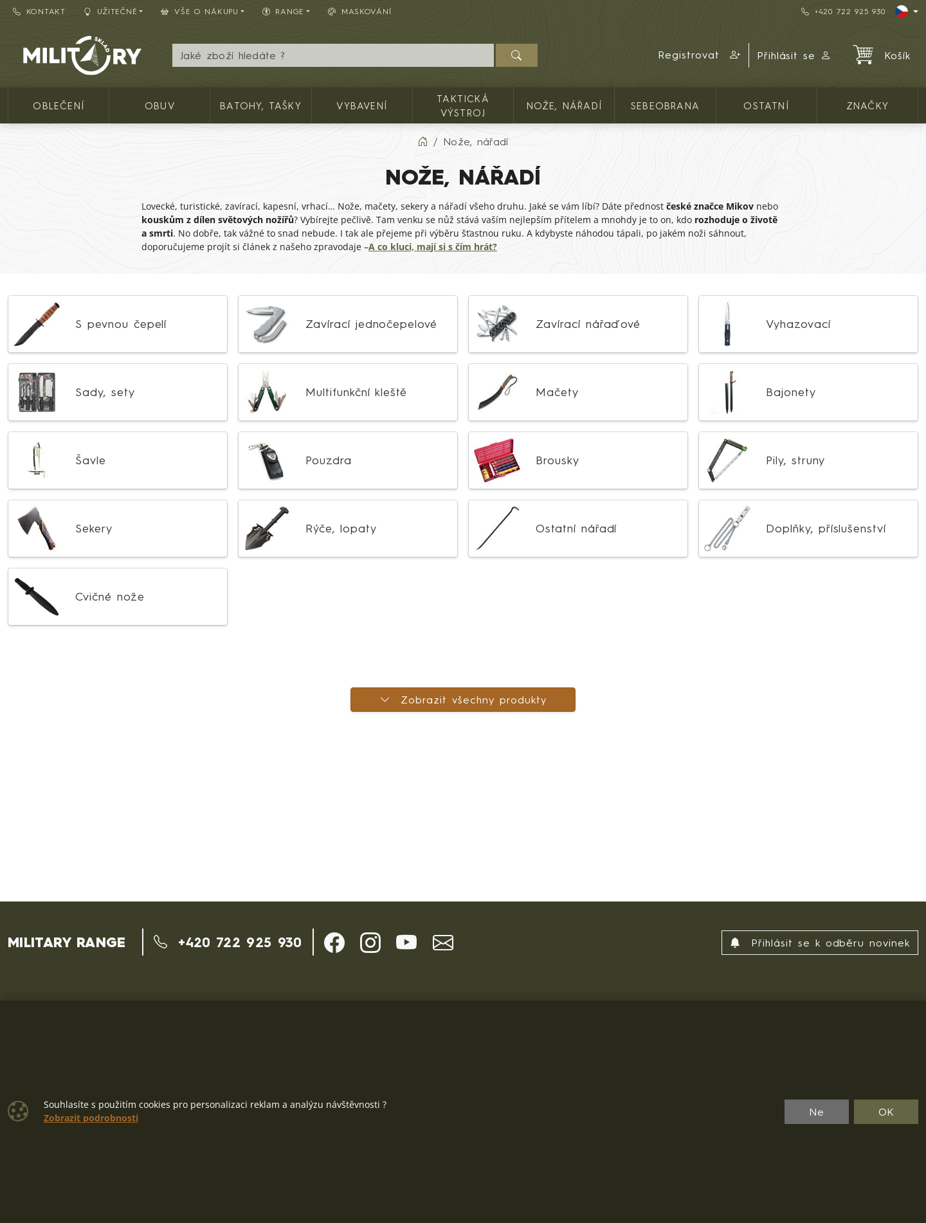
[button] (699, 55)
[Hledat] (517, 55)
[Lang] (906, 11)
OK (886, 1111)
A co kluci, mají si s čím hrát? (432, 247)
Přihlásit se (794, 55)
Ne (816, 1111)
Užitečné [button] (111, 11)
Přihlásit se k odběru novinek (820, 942)
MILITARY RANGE (66, 942)
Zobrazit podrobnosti (91, 1118)
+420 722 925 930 (843, 11)
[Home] (422, 141)
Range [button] (283, 11)
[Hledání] (333, 55)
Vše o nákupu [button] (199, 11)
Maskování (359, 11)
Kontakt (39, 11)
